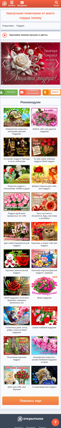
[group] (30, 35)
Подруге (20, 26)
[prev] (4, 63)
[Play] (4, 35)
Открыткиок (8, 26)
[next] (57, 63)
